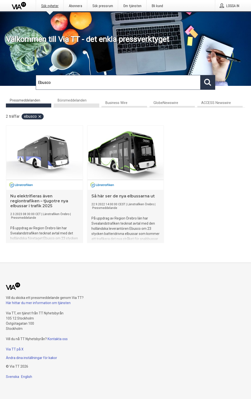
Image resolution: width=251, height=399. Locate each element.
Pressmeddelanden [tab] (25, 100)
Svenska (12, 377)
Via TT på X (15, 349)
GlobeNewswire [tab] (165, 103)
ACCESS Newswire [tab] (216, 103)
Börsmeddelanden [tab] (72, 100)
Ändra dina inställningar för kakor (31, 358)
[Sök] (118, 82)
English (26, 377)
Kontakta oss (58, 339)
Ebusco (33, 116)
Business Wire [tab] (116, 103)
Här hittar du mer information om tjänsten (38, 303)
